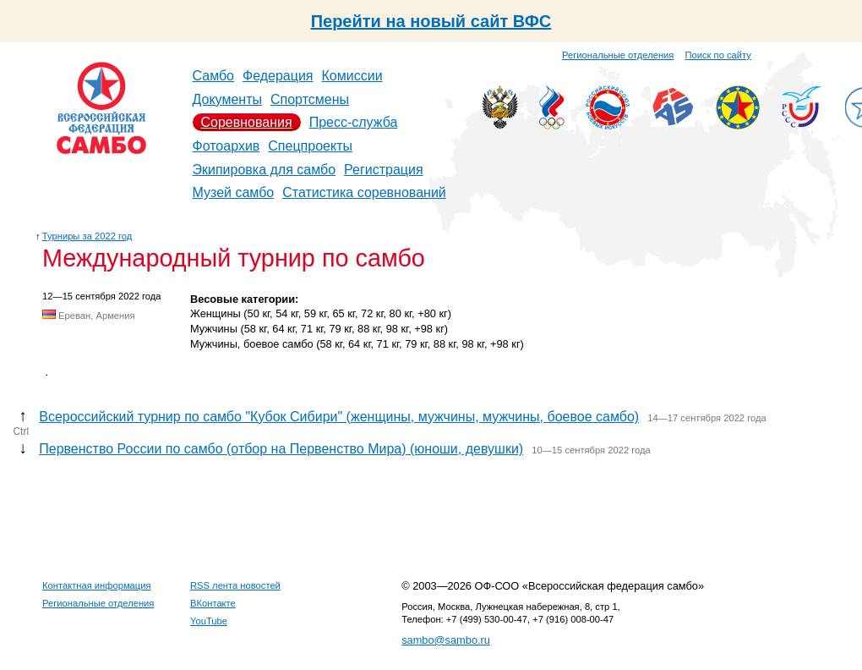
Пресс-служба (353, 122)
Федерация (278, 76)
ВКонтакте (213, 603)
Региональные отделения (618, 55)
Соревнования (246, 122)
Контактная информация (96, 585)
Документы (227, 99)
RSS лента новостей (235, 585)
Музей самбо (234, 192)
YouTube (208, 621)
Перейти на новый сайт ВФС (431, 21)
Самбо (214, 76)
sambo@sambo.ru (445, 640)
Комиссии (352, 76)
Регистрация (383, 169)
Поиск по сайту (718, 55)
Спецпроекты (310, 146)
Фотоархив (226, 146)
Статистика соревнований (364, 192)
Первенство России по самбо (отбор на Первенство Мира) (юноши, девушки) (281, 449)
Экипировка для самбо (264, 169)
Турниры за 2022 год (87, 236)
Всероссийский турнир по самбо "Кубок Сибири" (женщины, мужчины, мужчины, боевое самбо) (339, 416)
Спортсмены (309, 99)
